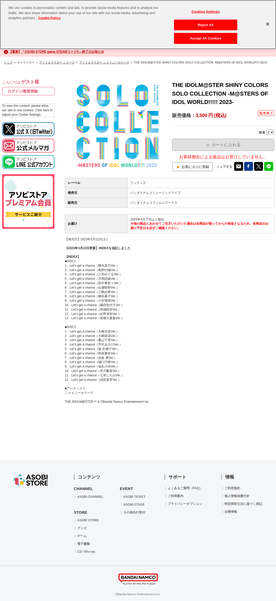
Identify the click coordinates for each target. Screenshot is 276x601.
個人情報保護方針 (237, 496)
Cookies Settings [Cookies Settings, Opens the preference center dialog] (205, 12)
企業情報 (230, 512)
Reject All (205, 25)
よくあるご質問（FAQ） (185, 488)
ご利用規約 (232, 488)
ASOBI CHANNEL (90, 497)
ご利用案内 (175, 496)
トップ (8, 62)
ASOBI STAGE (134, 504)
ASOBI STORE (88, 520)
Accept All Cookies (205, 38)
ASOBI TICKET (134, 497)
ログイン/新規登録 (23, 91)
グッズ (82, 528)
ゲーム (82, 536)
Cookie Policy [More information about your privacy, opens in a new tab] (49, 18)
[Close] (267, 24)
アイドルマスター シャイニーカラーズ (104, 62)
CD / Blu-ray (86, 551)
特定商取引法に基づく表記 (243, 504)
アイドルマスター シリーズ (57, 62)
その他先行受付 (134, 512)
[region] (138, 24)
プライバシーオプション (185, 504)
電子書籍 (83, 544)
